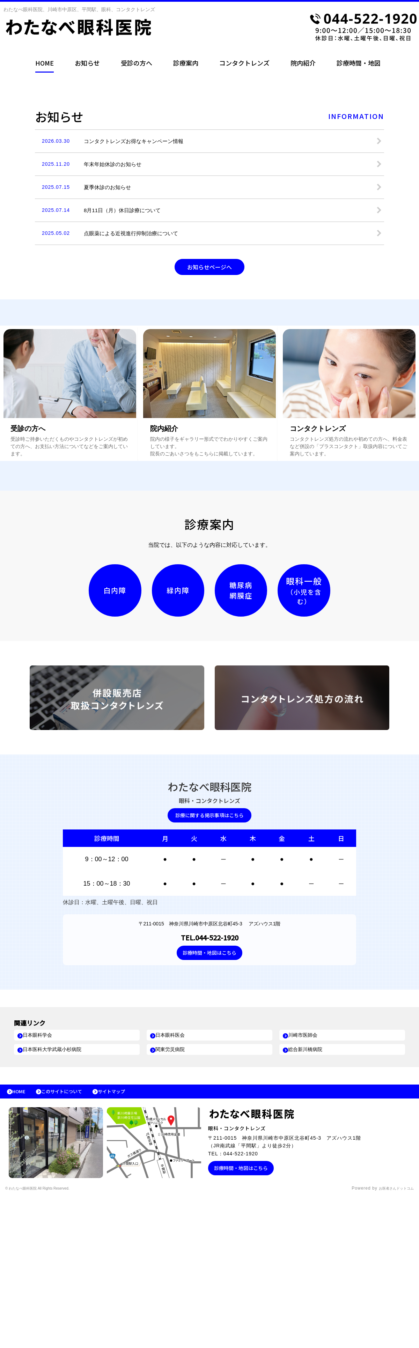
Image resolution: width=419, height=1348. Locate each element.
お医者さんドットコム (391, 1339)
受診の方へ (136, 62)
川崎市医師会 (306, 1181)
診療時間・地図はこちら (209, 1097)
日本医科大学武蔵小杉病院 (57, 1196)
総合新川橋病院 (309, 1196)
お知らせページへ (209, 384)
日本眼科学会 (41, 1181)
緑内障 (169, 727)
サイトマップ (127, 1240)
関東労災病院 (174, 1196)
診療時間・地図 (359, 62)
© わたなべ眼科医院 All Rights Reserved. (49, 1339)
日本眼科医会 (174, 1181)
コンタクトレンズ (244, 62)
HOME (44, 62)
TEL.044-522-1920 (209, 1081)
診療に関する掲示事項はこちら (209, 960)
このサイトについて (70, 1240)
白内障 (89, 727)
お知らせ (87, 62)
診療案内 (185, 62)
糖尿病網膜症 (249, 727)
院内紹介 (303, 62)
